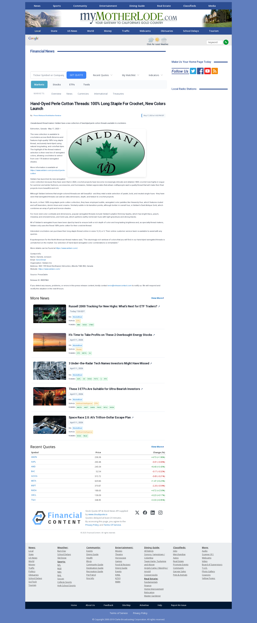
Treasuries (118, 93)
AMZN (79, 407)
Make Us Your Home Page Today (191, 61)
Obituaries (167, 30)
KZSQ (118, 578)
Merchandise (179, 554)
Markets (39, 84)
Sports (57, 5)
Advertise (144, 605)
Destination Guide (94, 568)
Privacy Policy (92, 524)
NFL (59, 565)
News (37, 5)
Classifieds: (179, 547)
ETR (78, 353)
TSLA (33, 499)
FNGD (99, 407)
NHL (59, 575)
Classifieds (189, 5)
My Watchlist (129, 75)
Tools (86, 84)
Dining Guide (137, 5)
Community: (93, 547)
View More (157, 298)
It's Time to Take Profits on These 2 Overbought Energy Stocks (112, 334)
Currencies (83, 93)
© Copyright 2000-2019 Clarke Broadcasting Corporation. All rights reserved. (128, 619)
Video (205, 561)
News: (32, 547)
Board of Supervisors (212, 564)
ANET (86, 407)
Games (118, 561)
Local (38, 30)
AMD (33, 466)
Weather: (62, 547)
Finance (147, 585)
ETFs (72, 84)
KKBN (117, 581)
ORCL (33, 495)
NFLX (105, 407)
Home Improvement (154, 589)
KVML (117, 575)
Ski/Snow (61, 557)
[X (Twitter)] (137, 518)
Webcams (145, 30)
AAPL (79, 379)
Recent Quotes (101, 75)
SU (90, 353)
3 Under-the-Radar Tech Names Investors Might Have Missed (110, 363)
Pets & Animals (180, 575)
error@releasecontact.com (120, 286)
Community (80, 5)
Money (108, 30)
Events (89, 551)
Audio (205, 551)
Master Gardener (152, 595)
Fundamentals (151, 582)
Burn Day (61, 551)
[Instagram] (160, 518)
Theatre (119, 554)
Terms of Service (119, 613)
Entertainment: (124, 547)
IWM (78, 325)
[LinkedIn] (152, 518)
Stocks (57, 84)
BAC (33, 471)
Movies (118, 551)
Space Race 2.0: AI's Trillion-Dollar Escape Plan (101, 417)
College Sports (64, 582)
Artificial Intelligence (84, 403)
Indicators (154, 75)
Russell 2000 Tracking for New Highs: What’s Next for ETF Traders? (114, 306)
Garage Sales (179, 571)
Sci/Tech (33, 581)
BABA (92, 407)
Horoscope (120, 557)
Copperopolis (151, 575)
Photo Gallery (208, 571)
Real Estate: (151, 578)
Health (89, 557)
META (84, 353)
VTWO (91, 325)
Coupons (206, 575)
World (90, 30)
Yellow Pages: (208, 578)
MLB (59, 568)
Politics (32, 571)
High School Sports (66, 585)
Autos (175, 557)
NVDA (85, 325)
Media (212, 5)
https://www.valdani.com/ (67, 248)
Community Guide (94, 564)
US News (72, 30)
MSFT (33, 485)
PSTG (96, 379)
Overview (56, 93)
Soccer (60, 578)
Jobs (175, 551)
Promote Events (180, 564)
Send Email (41, 260)
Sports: (61, 561)
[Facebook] (145, 518)
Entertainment (108, 5)
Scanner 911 (208, 554)
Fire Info (90, 578)
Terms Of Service (112, 524)
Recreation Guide (94, 571)
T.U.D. (205, 568)
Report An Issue (178, 605)
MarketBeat (77, 317)
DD (84, 379)
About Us (90, 605)
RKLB (85, 436)
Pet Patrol (91, 575)
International (101, 93)
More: (205, 547)
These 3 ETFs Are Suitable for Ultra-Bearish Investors (106, 389)
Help (160, 605)
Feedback (108, 605)
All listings (148, 551)
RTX (105, 379)
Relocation (149, 592)
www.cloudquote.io (97, 514)
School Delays (191, 30)
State (54, 30)
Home (74, 605)
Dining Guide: (152, 547)
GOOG (34, 476)
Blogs (89, 561)
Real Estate (164, 5)
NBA (59, 572)
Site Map (126, 605)
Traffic (125, 30)
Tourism (214, 30)
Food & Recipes (122, 564)
